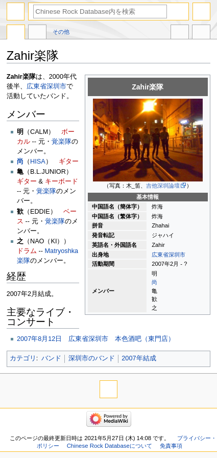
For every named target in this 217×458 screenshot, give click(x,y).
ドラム (27, 251)
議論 (37, 33)
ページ (16, 33)
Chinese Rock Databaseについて (109, 446)
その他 (61, 32)
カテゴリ (23, 358)
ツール (201, 33)
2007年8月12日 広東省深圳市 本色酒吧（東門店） (96, 338)
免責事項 (171, 446)
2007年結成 (139, 358)
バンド (51, 358)
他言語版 (179, 33)
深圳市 (176, 254)
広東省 (160, 254)
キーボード (61, 181)
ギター (69, 161)
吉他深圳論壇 (163, 185)
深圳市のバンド (91, 358)
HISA (37, 161)
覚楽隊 (61, 141)
